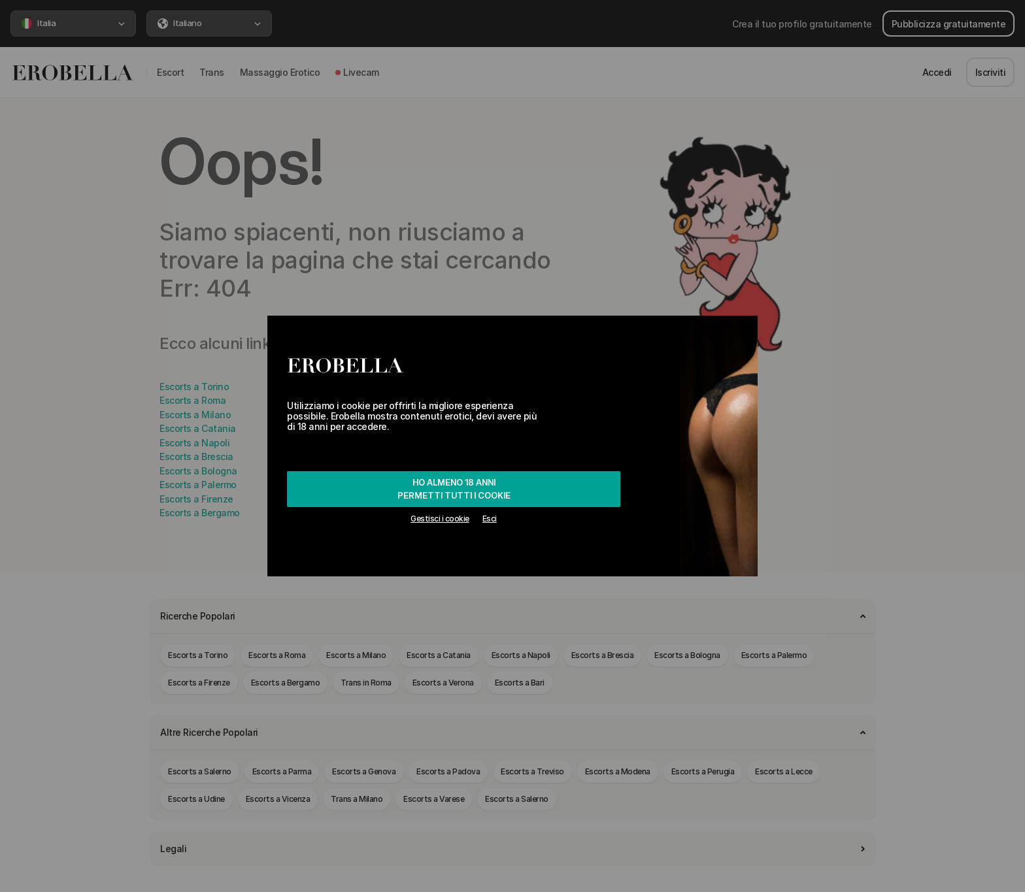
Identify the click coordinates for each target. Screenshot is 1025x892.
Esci (489, 518)
